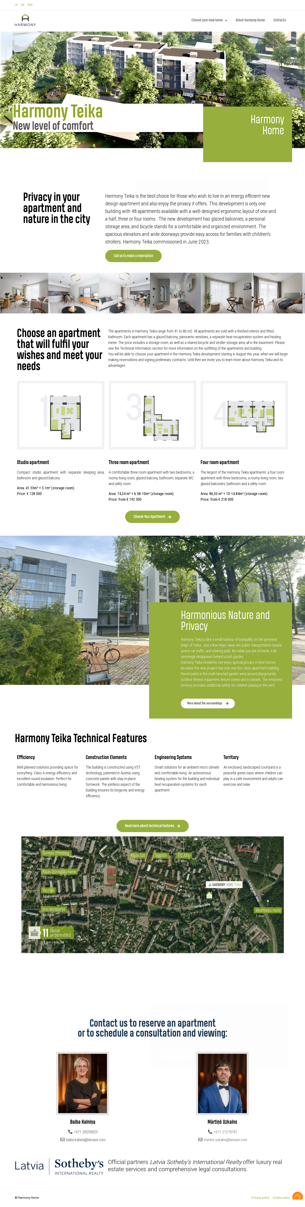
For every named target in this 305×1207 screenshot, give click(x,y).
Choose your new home (209, 20)
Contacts (279, 20)
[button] (4, 293)
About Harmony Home (250, 20)
